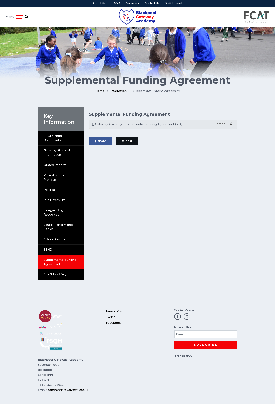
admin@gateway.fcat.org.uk (67, 390)
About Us (99, 3)
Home (100, 91)
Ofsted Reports (55, 165)
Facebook (113, 322)
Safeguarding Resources (53, 212)
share (100, 141)
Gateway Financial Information (57, 152)
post (127, 141)
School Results (54, 239)
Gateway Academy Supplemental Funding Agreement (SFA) (137, 124)
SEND (48, 249)
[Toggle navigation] (19, 16)
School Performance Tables (58, 227)
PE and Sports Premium (54, 177)
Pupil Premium (54, 200)
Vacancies (132, 3)
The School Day (55, 274)
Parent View (115, 311)
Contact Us (152, 3)
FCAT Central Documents (53, 138)
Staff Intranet (173, 3)
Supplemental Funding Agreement (60, 262)
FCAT (116, 3)
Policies (49, 189)
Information (119, 91)
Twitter (111, 317)
